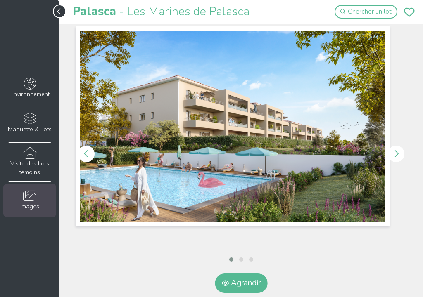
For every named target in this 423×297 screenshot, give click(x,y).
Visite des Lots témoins (29, 161)
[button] (231, 259)
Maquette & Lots (29, 123)
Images (29, 200)
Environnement (29, 88)
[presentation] (86, 154)
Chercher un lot (366, 11)
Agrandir (241, 283)
